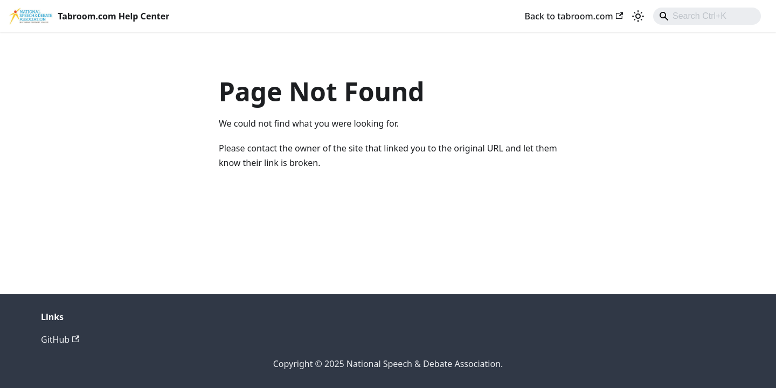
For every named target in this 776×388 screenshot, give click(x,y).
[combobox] (707, 16)
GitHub (60, 339)
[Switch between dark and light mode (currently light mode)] (638, 16)
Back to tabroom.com (574, 16)
